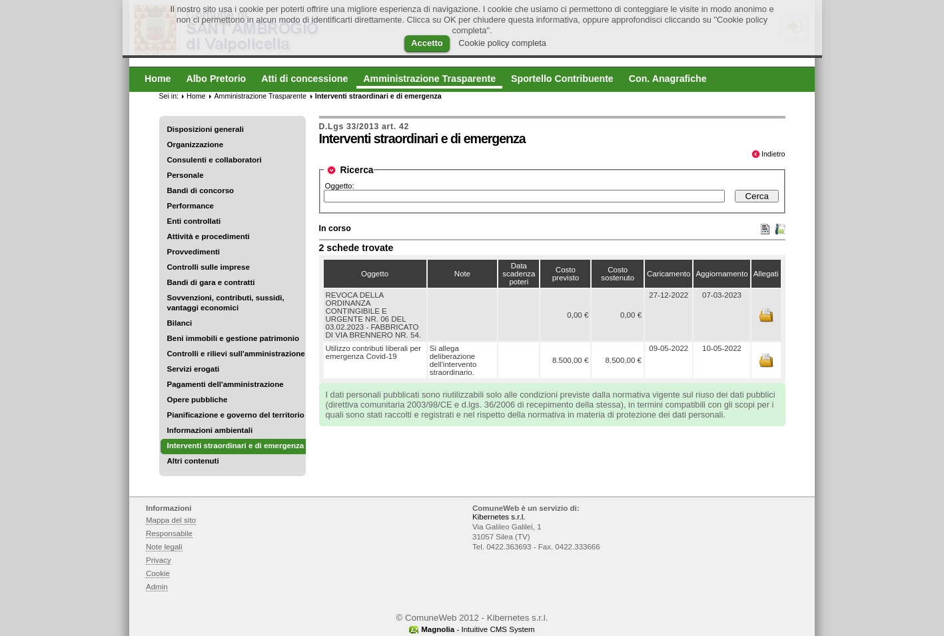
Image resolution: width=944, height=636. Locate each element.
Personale (185, 175)
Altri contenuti (193, 461)
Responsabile (169, 533)
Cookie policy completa (502, 43)
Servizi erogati (193, 369)
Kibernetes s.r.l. (498, 517)
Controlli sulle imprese (208, 267)
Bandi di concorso (201, 190)
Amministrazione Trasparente (260, 96)
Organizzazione (195, 145)
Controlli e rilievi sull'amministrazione (236, 354)
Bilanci (180, 323)
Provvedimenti (193, 252)
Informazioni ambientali (210, 430)
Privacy (158, 560)
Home (196, 96)
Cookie (158, 573)
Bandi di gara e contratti (211, 282)
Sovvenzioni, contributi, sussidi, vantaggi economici (225, 303)
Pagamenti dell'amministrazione (225, 384)
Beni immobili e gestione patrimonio (233, 338)
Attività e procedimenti (208, 236)
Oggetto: (339, 186)
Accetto (427, 43)
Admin (157, 587)
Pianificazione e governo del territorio (235, 415)
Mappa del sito (171, 520)
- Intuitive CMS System (477, 629)
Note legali (164, 547)
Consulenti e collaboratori (214, 160)
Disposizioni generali (205, 129)
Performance (191, 206)
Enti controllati (194, 221)
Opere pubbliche (197, 400)
